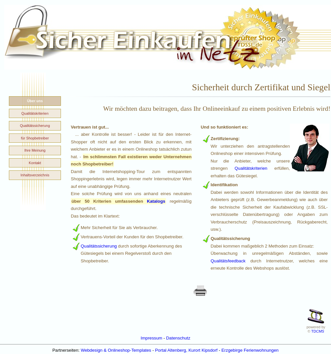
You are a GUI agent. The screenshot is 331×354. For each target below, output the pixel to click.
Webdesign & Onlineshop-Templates (116, 350)
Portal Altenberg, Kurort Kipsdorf (186, 350)
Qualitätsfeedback (228, 260)
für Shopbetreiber (35, 138)
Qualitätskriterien (250, 168)
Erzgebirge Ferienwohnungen (250, 350)
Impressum (151, 338)
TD (317, 331)
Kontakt (35, 163)
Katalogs (156, 201)
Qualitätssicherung (99, 246)
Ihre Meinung (34, 150)
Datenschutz (178, 338)
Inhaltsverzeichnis (34, 175)
